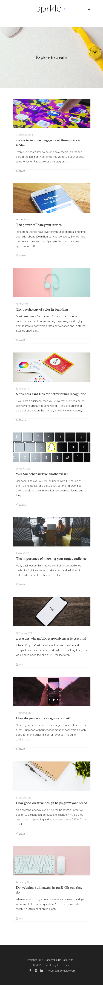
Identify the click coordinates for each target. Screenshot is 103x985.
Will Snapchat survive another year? (42, 474)
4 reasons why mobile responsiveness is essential (51, 638)
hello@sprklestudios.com (61, 970)
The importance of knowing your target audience (51, 559)
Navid (22, 171)
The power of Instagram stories (39, 225)
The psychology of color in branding (42, 309)
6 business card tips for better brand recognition (51, 394)
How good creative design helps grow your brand (51, 803)
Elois (21, 664)
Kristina (23, 255)
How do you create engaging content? (43, 718)
